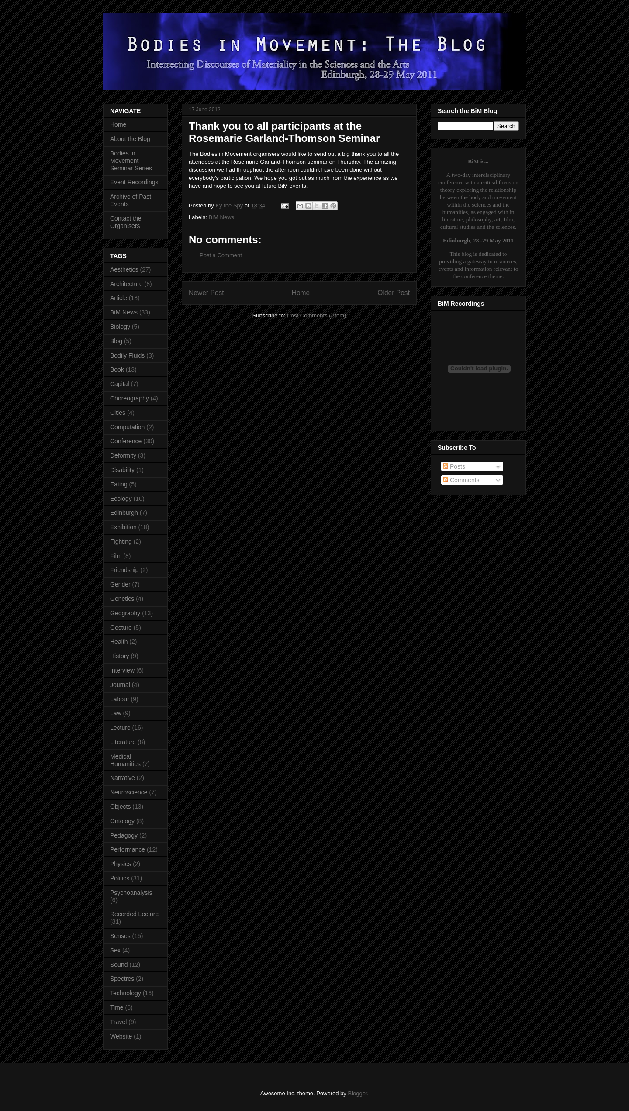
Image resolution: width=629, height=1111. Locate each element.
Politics (119, 878)
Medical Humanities (125, 760)
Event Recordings (134, 182)
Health (119, 641)
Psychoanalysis (131, 892)
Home (301, 293)
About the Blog (130, 138)
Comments (461, 479)
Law (115, 713)
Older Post (393, 293)
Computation (127, 427)
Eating (119, 484)
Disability (122, 469)
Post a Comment (221, 255)
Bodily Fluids (127, 355)
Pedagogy (124, 835)
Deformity (123, 455)
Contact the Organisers (126, 222)
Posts (454, 466)
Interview (122, 670)
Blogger (357, 1093)
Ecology (121, 498)
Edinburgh (124, 512)
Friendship (124, 569)
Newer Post (206, 293)
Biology (120, 326)
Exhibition (123, 527)
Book (117, 369)
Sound (119, 964)
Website (121, 1036)
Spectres (122, 978)
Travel (118, 1021)
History (119, 655)
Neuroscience (129, 792)
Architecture (126, 283)
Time (117, 1007)
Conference (126, 441)
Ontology (122, 821)
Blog (116, 341)
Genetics (122, 598)
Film (115, 555)
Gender (120, 584)
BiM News (222, 217)
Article (118, 297)
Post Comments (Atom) (316, 315)
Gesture (121, 627)
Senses (120, 935)
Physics (120, 863)
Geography (125, 613)
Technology (125, 993)
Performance (127, 849)
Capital (119, 383)
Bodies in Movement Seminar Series (131, 161)
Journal (120, 684)
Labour (119, 699)
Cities (117, 412)
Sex (115, 950)
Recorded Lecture (134, 914)
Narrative (122, 777)
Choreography (129, 398)
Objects (120, 806)
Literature (123, 741)
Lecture (120, 727)
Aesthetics (124, 269)
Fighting (121, 541)
